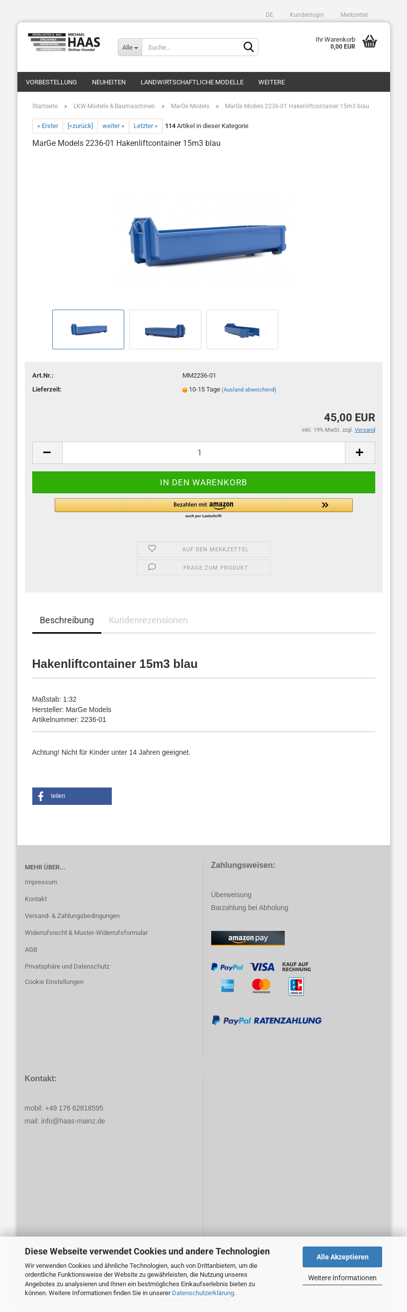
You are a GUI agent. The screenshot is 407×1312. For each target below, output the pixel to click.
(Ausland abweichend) (249, 390)
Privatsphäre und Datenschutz (67, 966)
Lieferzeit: (47, 389)
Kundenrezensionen (148, 620)
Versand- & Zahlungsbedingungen (72, 915)
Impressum (41, 882)
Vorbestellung (51, 82)
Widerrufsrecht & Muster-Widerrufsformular (86, 932)
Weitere (271, 82)
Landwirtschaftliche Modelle (192, 82)
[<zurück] (80, 126)
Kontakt (36, 899)
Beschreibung (67, 620)
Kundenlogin (306, 14)
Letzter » (146, 126)
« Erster (47, 126)
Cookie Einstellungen (54, 981)
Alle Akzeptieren (343, 1257)
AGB (31, 949)
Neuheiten (109, 82)
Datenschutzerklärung (203, 1293)
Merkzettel (353, 14)
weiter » (113, 126)
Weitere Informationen (342, 1278)
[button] (204, 508)
